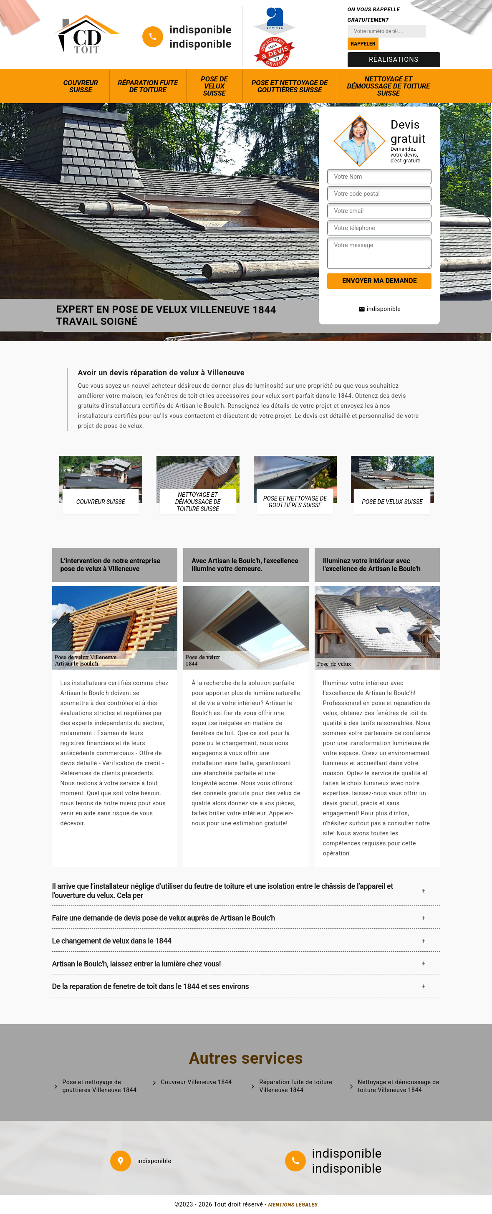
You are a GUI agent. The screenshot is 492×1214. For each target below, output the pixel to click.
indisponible (200, 30)
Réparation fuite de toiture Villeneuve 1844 (296, 1086)
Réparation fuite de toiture (148, 86)
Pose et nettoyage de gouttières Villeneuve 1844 (100, 1086)
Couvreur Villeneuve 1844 (196, 1082)
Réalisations (394, 59)
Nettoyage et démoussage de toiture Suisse (388, 86)
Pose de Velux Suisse (214, 86)
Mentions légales (293, 1205)
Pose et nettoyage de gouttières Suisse (290, 86)
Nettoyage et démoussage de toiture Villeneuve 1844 (398, 1086)
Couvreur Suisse (80, 86)
